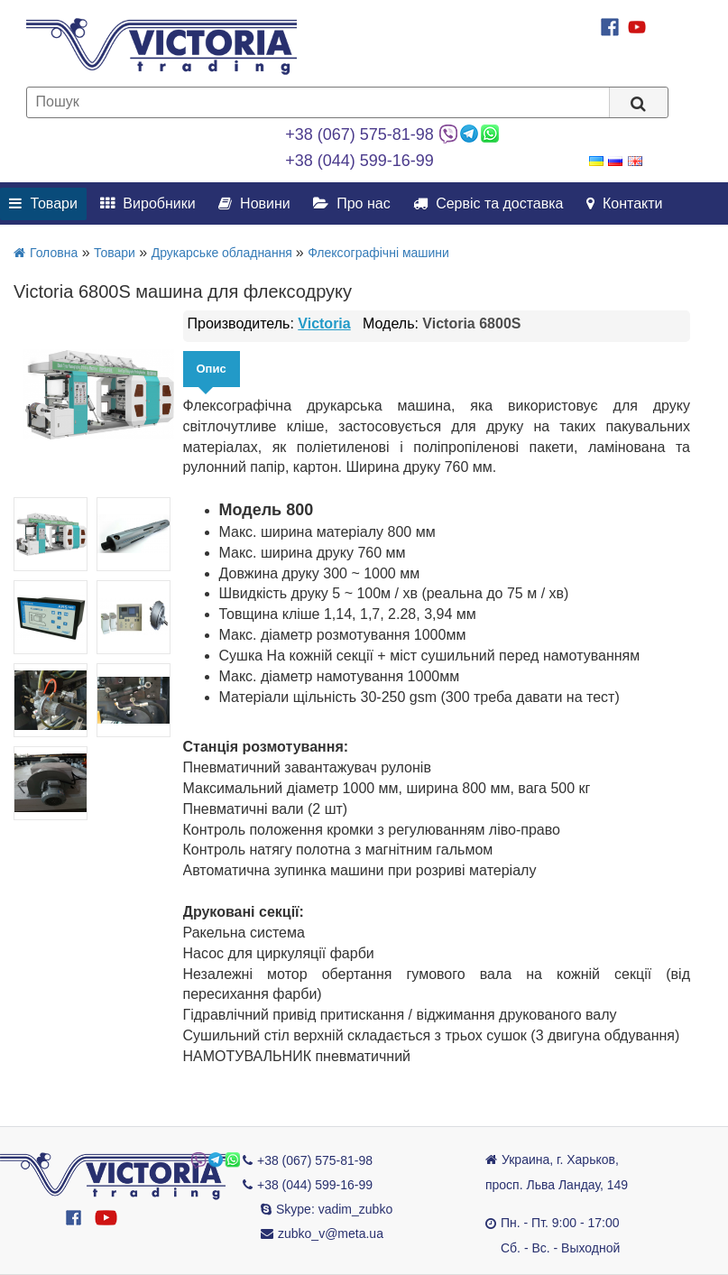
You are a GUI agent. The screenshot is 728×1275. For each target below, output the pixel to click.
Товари (43, 203)
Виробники (148, 203)
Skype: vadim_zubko (334, 1209)
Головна (46, 252)
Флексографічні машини (378, 252)
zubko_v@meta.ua (330, 1233)
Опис (211, 368)
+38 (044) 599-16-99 (359, 161)
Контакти (624, 203)
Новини (254, 203)
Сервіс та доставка (488, 203)
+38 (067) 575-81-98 (359, 134)
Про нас (352, 203)
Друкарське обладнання (224, 252)
